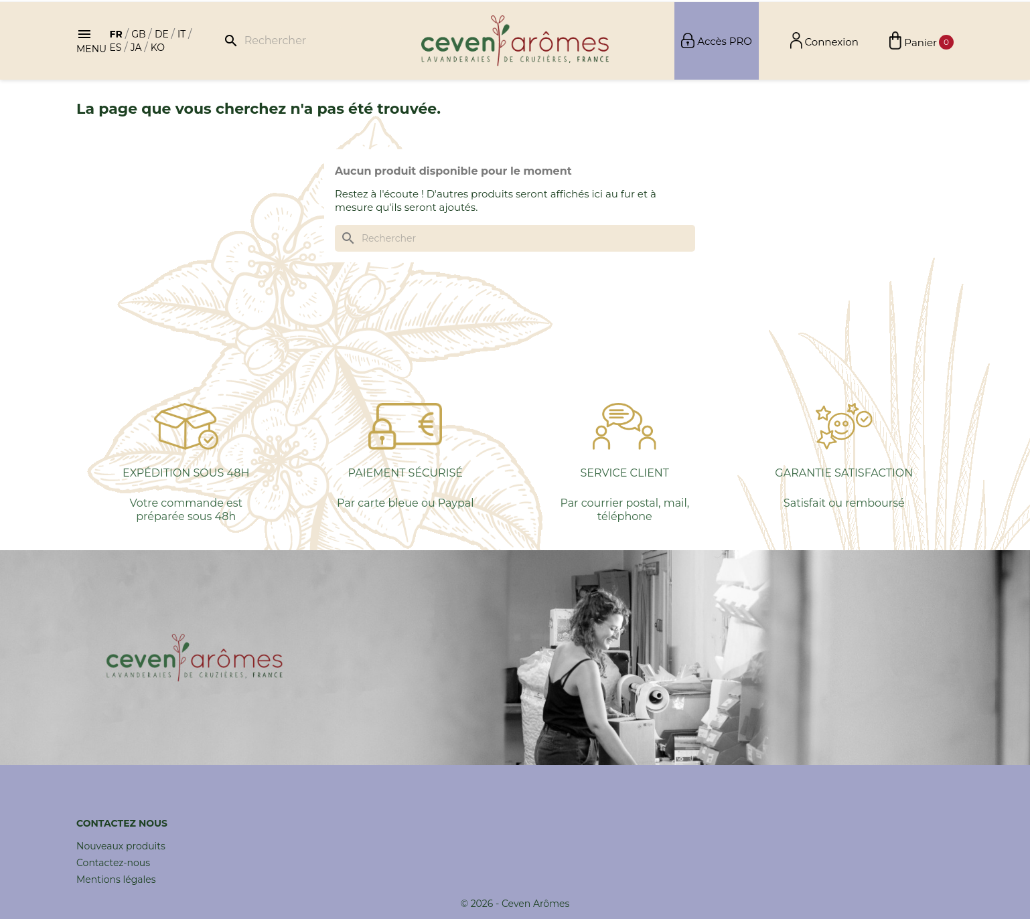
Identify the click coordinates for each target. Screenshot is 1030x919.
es (115, 47)
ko (158, 47)
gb (138, 34)
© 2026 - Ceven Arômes (515, 904)
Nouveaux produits (120, 846)
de (162, 34)
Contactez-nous (113, 863)
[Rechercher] (280, 40)
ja (136, 47)
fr (115, 34)
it (181, 34)
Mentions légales (116, 879)
